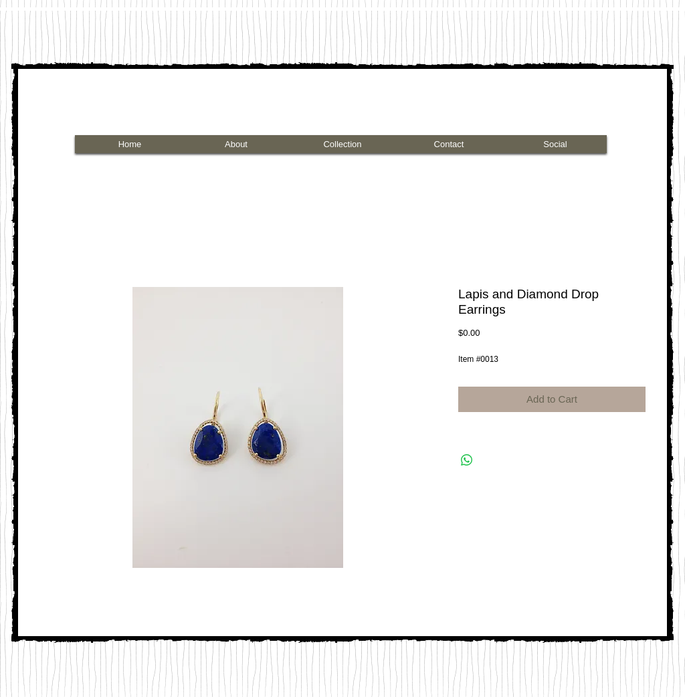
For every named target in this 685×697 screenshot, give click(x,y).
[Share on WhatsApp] (467, 460)
